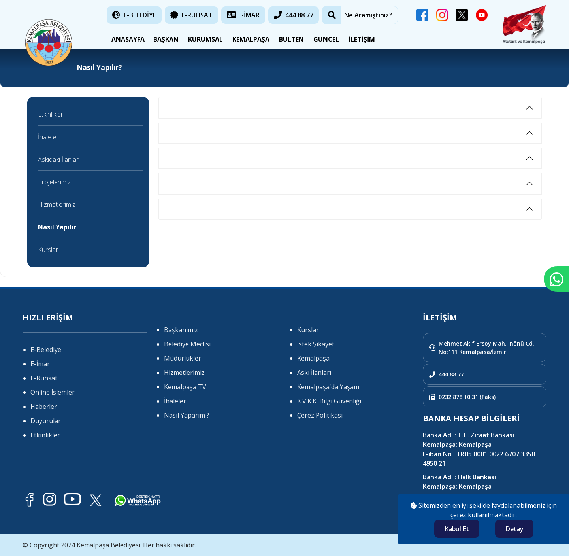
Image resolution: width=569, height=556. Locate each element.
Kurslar (48, 249)
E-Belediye (45, 349)
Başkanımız (181, 329)
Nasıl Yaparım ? (186, 415)
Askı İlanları (314, 372)
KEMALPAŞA (250, 39)
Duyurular (45, 420)
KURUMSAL (205, 39)
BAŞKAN (166, 39)
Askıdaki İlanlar (58, 159)
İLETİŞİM (362, 39)
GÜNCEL (326, 39)
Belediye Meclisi (187, 344)
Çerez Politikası (320, 415)
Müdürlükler (182, 358)
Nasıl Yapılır (57, 227)
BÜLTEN (291, 39)
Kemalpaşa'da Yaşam (328, 386)
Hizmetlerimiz (56, 204)
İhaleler (48, 136)
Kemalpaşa (313, 358)
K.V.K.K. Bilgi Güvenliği (329, 401)
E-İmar (40, 363)
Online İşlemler (52, 392)
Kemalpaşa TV (185, 386)
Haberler (43, 406)
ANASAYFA (126, 39)
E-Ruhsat (43, 378)
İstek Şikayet (315, 344)
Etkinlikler (50, 114)
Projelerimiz (54, 182)
